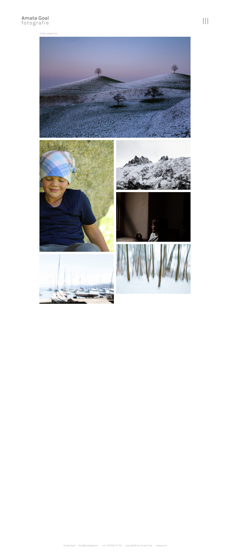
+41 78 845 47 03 (112, 545)
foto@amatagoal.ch (88, 545)
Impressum (161, 545)
